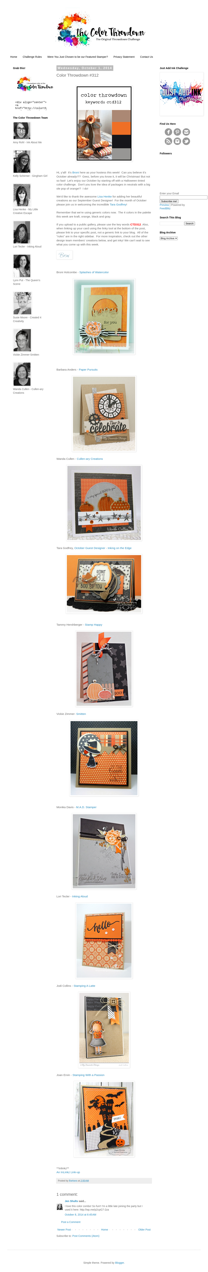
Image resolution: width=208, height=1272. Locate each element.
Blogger (119, 1262)
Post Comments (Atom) (85, 1235)
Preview (164, 204)
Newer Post (64, 1229)
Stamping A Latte (84, 985)
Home (13, 56)
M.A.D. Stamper (86, 807)
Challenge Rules (32, 56)
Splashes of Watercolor (94, 272)
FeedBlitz (165, 208)
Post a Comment (70, 1222)
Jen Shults (71, 1201)
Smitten (81, 713)
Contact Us (146, 56)
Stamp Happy (93, 624)
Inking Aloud (80, 896)
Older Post (144, 1229)
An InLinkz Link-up (68, 1172)
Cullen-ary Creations (90, 458)
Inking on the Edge (119, 548)
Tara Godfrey (118, 204)
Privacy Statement (124, 56)
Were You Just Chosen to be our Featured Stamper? (77, 56)
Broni (75, 172)
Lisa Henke (105, 196)
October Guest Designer (89, 548)
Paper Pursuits (88, 369)
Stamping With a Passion (88, 1075)
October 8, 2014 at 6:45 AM (80, 1214)
